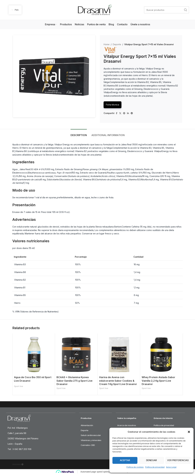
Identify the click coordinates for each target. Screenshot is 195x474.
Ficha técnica (112, 104)
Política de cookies (135, 467)
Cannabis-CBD (88, 444)
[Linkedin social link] (128, 113)
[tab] (79, 133)
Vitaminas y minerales (91, 440)
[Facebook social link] (116, 113)
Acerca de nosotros (126, 425)
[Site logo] (95, 9)
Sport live (18, 386)
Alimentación (87, 425)
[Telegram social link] (132, 113)
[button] (188, 431)
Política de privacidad (155, 467)
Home (107, 44)
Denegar (151, 460)
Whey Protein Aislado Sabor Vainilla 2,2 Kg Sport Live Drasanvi (158, 381)
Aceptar (125, 460)
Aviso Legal (171, 467)
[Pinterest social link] (124, 113)
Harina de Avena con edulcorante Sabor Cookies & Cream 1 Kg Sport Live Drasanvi (118, 381)
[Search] (166, 9)
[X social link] (120, 113)
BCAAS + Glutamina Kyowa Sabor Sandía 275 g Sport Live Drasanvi (74, 381)
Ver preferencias (178, 460)
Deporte (117, 44)
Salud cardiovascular (91, 435)
